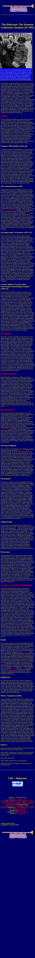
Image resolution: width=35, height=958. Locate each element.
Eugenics (21, 803)
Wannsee (4, 116)
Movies (4, 806)
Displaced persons (29, 801)
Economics (6, 803)
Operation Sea (4, 429)
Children (17, 800)
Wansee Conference (20, 809)
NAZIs (9, 806)
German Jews (28, 803)
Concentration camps (26, 800)
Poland (2, 663)
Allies (4, 800)
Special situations (28, 807)
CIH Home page (20, 813)
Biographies (10, 800)
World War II (21, 810)
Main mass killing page (21, 812)
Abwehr (28, 213)
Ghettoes (9, 804)
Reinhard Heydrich (8, 374)
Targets (12, 809)
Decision (9, 801)
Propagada (30, 806)
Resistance (4, 807)
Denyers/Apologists (18, 801)
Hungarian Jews (13, 669)
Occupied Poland (16, 806)
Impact (15, 804)
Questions (17, 807)
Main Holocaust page (20, 798)
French (23, 668)
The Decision (6, 333)
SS (22, 807)
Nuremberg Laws (21, 450)
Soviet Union (25, 652)
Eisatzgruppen (14, 803)
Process (24, 806)
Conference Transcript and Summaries (16, 585)
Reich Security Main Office (10, 210)
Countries (3, 801)
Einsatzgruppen (7, 410)
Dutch (13, 668)
